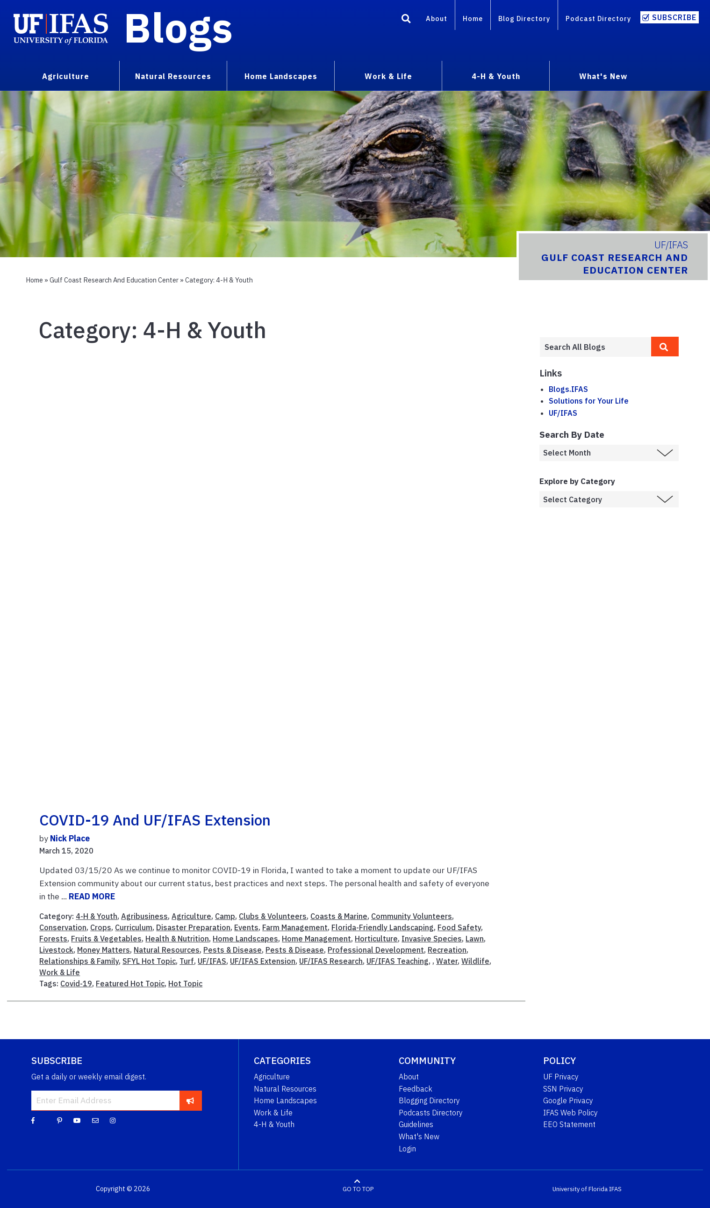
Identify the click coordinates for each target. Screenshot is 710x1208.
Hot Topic (185, 983)
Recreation (447, 950)
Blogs (178, 27)
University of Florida (580, 1189)
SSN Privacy (563, 1088)
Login (407, 1148)
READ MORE (92, 896)
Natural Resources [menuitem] (173, 76)
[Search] (406, 20)
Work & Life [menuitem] (388, 76)
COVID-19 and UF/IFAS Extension (155, 820)
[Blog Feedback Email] (95, 1120)
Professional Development (376, 950)
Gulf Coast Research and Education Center (114, 279)
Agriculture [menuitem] (65, 76)
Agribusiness (144, 916)
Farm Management (295, 927)
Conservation (62, 927)
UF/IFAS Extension (262, 961)
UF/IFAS (212, 961)
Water (447, 961)
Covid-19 (76, 983)
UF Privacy (561, 1076)
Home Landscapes (245, 938)
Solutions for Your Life (589, 400)
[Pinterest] (59, 1120)
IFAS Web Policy (570, 1112)
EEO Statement (569, 1124)
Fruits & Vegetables (106, 938)
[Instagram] (112, 1120)
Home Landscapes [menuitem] (280, 76)
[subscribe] (190, 1100)
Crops (100, 927)
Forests (53, 938)
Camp (225, 916)
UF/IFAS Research (331, 961)
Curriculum (133, 927)
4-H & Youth (96, 916)
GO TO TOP (358, 1189)
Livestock (56, 950)
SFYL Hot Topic (149, 961)
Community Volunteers (411, 916)
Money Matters (103, 950)
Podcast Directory (598, 18)
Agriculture (191, 916)
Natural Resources (167, 950)
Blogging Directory (429, 1100)
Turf (186, 961)
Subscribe (674, 17)
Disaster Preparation (193, 927)
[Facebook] (33, 1120)
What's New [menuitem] (603, 76)
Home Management (316, 938)
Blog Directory (524, 18)
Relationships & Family (79, 961)
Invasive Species (432, 938)
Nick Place (70, 838)
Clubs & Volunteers (273, 916)
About (436, 18)
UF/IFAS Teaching (397, 961)
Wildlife (475, 961)
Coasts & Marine (338, 916)
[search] (665, 346)
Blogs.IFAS (568, 389)
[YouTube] (77, 1120)
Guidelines (416, 1124)
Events (246, 927)
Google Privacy (568, 1100)
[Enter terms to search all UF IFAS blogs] (595, 347)
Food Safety (459, 927)
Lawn (475, 938)
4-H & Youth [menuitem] (496, 76)
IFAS (615, 1189)
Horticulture (376, 938)
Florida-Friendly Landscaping (382, 927)
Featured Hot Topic (130, 983)
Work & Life (59, 972)
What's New (419, 1136)
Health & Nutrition (177, 938)
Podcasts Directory (431, 1112)
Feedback (415, 1088)
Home (473, 18)
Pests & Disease (232, 950)
